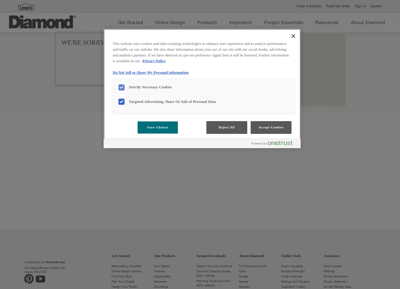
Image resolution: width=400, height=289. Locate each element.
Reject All (226, 127)
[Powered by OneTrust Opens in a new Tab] (275, 144)
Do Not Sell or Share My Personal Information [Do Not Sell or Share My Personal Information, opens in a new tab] (150, 72)
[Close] (293, 36)
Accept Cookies (271, 127)
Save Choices (157, 127)
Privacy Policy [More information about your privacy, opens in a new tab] (154, 61)
